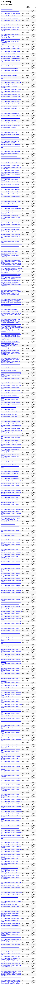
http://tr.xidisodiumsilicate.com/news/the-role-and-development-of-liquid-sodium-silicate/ (10, 348)
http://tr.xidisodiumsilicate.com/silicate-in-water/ (10, 471)
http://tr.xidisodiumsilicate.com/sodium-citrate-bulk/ (10, 564)
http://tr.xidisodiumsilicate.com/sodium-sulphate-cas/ (11, 866)
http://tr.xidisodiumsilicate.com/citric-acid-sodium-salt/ (11, 144)
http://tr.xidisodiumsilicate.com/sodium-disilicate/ (10, 685)
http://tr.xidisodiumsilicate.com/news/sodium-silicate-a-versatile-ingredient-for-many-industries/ (11, 320)
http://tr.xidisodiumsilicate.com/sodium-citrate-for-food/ (11, 592)
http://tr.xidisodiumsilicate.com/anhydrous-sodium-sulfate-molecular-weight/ (10, 37)
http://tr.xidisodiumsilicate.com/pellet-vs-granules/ (10, 440)
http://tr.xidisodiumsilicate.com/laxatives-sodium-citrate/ (11, 244)
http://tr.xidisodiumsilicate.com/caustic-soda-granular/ (11, 82)
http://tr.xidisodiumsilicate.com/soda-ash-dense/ (10, 483)
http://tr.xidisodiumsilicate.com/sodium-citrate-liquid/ (10, 630)
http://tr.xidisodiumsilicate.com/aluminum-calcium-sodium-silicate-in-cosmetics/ (10, 25)
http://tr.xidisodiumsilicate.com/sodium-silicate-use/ (10, 854)
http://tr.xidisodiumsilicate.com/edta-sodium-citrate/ (10, 196)
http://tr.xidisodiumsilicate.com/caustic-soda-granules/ (11, 84)
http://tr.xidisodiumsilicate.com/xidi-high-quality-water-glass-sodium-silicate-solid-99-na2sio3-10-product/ (11, 983)
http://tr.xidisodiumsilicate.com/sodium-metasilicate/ (10, 737)
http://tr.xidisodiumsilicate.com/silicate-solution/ (10, 478)
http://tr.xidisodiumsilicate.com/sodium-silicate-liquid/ (11, 825)
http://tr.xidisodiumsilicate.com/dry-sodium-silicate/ (10, 191)
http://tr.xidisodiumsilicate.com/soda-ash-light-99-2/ (10, 485)
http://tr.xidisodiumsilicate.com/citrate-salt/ (9, 129)
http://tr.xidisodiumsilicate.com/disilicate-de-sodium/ (10, 170)
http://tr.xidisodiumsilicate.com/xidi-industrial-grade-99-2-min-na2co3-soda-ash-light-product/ (11, 972)
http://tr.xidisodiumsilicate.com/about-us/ (8, 15)
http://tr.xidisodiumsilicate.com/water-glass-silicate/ (10, 951)
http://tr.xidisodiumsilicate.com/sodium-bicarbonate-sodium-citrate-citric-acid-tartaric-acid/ (10, 519)
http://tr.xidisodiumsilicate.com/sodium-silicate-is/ (10, 813)
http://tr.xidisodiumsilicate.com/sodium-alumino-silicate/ (11, 509)
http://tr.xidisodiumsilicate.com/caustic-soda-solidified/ (11, 103)
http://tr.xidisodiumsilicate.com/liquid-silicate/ (9, 251)
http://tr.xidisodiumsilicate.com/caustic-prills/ (9, 75)
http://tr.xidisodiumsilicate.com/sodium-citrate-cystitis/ (11, 583)
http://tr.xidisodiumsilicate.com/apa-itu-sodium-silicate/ (11, 51)
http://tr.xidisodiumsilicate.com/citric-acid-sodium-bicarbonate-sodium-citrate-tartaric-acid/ (10, 142)
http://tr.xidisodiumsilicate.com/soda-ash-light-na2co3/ (11, 487)
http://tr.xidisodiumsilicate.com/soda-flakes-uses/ (10, 504)
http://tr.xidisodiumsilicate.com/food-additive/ (9, 206)
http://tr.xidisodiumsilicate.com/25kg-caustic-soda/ (10, 13)
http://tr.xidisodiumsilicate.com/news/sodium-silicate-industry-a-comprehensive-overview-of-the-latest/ (11, 322)
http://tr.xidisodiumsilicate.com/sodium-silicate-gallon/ (11, 778)
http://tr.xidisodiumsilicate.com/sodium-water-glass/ (10, 887)
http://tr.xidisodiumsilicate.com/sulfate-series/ (9, 897)
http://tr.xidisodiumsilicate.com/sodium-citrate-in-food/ (11, 616)
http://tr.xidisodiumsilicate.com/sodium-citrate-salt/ (10, 656)
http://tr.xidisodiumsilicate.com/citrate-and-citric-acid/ (11, 115)
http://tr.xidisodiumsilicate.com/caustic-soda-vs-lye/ (10, 108)
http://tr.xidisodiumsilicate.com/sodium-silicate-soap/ (10, 842)
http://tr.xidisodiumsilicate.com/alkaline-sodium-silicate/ (11, 22)
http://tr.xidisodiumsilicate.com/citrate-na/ (8, 127)
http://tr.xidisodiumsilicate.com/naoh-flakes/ (9, 414)
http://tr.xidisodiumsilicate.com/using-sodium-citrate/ (10, 944)
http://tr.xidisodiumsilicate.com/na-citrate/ (8, 409)
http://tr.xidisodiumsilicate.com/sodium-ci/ (8, 535)
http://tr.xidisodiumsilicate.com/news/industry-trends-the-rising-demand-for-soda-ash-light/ (11, 278)
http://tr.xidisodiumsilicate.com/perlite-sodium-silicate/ (11, 442)
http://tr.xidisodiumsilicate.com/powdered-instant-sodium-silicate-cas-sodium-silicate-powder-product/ (11, 459)
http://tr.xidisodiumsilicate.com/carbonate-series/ (10, 65)
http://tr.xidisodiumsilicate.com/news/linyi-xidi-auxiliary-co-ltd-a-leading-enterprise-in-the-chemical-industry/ (11, 300)
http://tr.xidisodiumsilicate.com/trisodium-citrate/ (10, 925)
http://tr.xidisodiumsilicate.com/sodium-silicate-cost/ (10, 763)
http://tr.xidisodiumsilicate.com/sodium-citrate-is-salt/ (11, 625)
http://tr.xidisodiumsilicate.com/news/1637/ (9, 370)
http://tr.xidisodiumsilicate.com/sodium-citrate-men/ (10, 633)
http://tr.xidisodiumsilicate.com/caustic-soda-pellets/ (10, 96)
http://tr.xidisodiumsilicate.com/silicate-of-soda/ (9, 476)
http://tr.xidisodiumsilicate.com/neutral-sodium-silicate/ (11, 428)
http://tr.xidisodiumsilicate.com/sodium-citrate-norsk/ (10, 637)
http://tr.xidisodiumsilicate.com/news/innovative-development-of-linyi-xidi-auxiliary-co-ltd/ (10, 283)
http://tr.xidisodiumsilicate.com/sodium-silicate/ (9, 861)
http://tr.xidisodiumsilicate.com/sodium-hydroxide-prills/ (11, 709)
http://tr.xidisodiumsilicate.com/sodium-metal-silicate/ (11, 721)
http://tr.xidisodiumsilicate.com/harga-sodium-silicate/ (11, 222)
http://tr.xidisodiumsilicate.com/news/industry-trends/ (11, 280)
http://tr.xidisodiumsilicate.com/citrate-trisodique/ (10, 137)
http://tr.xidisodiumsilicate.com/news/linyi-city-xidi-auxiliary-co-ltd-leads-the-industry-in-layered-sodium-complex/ (11, 291)
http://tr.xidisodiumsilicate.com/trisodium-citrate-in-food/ (11, 918)
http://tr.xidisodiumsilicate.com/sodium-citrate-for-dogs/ (11, 590)
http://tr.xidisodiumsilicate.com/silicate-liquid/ (9, 473)
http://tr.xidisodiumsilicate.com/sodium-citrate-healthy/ (11, 602)
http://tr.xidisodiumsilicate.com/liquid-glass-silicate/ (10, 248)
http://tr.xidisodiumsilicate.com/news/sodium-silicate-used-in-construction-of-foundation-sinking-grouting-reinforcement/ (11, 330)
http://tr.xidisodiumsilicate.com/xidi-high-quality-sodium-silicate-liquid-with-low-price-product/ (10, 961)
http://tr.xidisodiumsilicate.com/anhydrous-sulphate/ (10, 46)
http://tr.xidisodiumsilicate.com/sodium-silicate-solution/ (11, 849)
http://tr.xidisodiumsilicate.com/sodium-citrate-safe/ (10, 654)
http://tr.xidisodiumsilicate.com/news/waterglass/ (10, 378)
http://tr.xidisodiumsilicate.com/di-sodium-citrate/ (10, 165)
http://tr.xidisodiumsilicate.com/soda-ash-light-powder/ (11, 490)
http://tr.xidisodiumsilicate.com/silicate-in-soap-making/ (11, 468)
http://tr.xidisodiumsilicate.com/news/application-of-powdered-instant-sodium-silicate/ (10, 266)
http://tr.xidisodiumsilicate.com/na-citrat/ (8, 407)
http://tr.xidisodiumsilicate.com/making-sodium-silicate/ (11, 385)
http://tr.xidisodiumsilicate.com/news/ (8, 367)
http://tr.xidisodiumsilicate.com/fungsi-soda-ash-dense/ (11, 208)
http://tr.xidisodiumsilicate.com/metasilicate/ (9, 395)
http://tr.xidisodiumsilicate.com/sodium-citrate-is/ (10, 628)
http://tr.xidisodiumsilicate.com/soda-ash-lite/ (9, 499)
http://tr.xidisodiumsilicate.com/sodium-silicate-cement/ (11, 761)
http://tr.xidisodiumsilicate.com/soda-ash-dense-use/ (10, 480)
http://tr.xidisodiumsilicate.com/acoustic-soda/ (9, 18)
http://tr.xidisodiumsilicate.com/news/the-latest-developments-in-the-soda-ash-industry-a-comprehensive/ (10, 345)
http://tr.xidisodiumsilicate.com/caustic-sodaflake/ (10, 110)
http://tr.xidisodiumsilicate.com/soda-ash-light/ (9, 497)
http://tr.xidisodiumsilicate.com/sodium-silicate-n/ (10, 828)
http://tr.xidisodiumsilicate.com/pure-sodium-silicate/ (10, 464)
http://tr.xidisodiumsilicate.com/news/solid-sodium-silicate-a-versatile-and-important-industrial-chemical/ (11, 334)
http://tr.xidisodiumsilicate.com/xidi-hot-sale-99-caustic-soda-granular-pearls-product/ (11, 966)
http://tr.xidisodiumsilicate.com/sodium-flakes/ (9, 690)
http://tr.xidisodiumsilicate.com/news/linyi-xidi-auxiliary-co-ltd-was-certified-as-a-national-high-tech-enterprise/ (11, 302)
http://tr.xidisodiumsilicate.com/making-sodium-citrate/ (11, 380)
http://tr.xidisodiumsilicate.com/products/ (8, 461)
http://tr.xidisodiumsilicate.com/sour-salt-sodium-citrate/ (11, 892)
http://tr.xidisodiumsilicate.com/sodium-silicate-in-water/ (11, 811)
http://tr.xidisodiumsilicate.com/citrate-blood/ (9, 120)
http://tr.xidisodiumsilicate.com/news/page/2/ (9, 306)
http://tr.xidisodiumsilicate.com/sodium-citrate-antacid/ (11, 552)
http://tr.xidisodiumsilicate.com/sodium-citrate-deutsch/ (11, 585)
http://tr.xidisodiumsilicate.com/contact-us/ (9, 156)
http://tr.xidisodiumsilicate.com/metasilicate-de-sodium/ (11, 392)
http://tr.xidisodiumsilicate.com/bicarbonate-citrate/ (10, 56)
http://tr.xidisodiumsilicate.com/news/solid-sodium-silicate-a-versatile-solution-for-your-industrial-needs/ (11, 336)
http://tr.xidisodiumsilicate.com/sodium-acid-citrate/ (10, 506)
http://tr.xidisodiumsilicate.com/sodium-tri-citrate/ (10, 885)
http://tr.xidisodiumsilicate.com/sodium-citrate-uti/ (10, 675)
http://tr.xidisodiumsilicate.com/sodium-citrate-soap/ (10, 659)
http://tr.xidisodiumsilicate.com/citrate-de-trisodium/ (10, 125)
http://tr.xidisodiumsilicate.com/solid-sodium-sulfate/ (10, 889)
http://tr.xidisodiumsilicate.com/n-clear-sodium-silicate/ (11, 404)
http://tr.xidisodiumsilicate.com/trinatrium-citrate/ (10, 911)
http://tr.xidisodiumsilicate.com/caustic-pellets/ (9, 70)
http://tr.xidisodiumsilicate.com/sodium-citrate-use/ (10, 673)
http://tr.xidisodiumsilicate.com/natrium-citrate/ (9, 418)
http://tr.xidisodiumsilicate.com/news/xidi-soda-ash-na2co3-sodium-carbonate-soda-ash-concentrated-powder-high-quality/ (10, 365)
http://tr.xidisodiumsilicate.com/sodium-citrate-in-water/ (11, 623)
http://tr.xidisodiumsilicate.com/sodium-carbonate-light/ (11, 533)
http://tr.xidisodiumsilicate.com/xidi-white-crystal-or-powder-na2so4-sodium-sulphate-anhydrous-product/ (11, 981)
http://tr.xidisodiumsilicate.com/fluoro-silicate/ (9, 203)
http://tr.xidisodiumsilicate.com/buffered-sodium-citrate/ (11, 58)
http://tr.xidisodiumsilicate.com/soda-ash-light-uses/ (10, 495)
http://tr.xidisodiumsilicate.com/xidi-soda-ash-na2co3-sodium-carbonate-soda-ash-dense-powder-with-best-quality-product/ (11, 974)
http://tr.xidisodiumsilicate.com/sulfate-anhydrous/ (10, 894)
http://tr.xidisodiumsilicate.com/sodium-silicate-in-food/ (11, 799)
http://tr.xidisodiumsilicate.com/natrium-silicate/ (9, 423)
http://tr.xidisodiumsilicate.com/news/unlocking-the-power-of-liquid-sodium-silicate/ (10, 362)
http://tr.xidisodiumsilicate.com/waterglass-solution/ (10, 956)
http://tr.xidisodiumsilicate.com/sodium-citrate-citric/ (10, 573)
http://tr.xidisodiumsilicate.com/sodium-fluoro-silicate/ (11, 692)
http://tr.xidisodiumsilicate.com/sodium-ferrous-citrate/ (11, 687)
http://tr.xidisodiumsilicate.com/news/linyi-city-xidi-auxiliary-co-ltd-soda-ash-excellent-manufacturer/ (10, 294)
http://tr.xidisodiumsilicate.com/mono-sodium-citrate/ (10, 402)
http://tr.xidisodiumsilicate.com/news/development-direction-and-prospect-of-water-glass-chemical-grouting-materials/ (10, 271)
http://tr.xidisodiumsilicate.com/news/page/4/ (9, 311)
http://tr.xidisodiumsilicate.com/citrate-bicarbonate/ (10, 118)
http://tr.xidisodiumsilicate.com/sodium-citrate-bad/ (10, 554)
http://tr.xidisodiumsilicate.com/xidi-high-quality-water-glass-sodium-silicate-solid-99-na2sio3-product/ (11, 964)
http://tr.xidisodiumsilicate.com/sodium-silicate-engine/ (11, 766)
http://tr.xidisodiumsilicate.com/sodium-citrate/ (9, 678)
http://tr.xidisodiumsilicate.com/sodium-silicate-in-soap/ (11, 809)
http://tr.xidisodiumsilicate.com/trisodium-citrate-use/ (10, 923)
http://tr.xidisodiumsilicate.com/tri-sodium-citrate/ (10, 906)
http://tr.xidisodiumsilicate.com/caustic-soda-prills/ (10, 101)
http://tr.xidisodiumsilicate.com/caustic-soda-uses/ (10, 106)
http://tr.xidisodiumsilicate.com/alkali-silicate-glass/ (10, 20)
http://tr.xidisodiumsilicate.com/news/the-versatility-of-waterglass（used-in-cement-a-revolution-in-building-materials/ (11, 373)
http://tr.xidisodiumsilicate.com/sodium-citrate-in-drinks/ (11, 611)
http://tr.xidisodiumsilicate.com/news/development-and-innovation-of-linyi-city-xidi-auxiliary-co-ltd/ (11, 269)
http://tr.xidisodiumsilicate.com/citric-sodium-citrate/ (10, 151)
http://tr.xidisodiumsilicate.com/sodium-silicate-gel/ (10, 780)
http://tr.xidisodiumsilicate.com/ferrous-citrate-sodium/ (11, 201)
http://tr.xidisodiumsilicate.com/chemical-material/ (10, 113)
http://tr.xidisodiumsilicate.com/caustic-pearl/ (9, 68)
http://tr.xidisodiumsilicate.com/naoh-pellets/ (9, 416)
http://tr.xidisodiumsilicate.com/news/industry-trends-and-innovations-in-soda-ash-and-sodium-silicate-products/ (11, 275)
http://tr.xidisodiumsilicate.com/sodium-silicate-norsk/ (11, 830)
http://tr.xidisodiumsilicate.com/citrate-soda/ (9, 132)
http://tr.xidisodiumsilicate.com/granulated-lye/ (9, 215)
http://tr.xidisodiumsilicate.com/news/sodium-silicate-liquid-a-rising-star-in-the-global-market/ (11, 324)
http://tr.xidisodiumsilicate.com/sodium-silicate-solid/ (10, 844)
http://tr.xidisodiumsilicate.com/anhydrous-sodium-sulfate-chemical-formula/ (10, 32)
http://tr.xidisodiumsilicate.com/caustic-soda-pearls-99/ (11, 89)
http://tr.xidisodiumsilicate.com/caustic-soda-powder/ (11, 99)
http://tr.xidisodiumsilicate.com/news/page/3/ (9, 309)
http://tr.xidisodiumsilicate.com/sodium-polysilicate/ (10, 744)
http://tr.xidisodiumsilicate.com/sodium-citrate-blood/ (10, 561)
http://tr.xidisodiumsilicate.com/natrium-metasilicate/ (10, 421)
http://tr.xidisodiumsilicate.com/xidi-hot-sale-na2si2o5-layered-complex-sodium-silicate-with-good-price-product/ (11, 968)
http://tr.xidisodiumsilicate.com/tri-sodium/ (8, 908)
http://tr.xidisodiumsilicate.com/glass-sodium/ (9, 210)
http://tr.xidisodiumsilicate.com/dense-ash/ (9, 160)
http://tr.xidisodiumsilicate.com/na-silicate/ (9, 411)
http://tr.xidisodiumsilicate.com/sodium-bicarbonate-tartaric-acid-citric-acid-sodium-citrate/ (10, 524)
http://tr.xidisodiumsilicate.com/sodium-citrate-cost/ (10, 578)
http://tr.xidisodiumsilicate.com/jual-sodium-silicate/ (10, 234)
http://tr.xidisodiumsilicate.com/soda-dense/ (9, 502)
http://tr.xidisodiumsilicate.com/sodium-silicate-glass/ (11, 782)
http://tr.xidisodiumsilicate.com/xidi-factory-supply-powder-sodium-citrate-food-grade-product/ (10, 959)
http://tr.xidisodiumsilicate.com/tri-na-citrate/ (9, 904)
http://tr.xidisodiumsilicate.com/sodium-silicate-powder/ (11, 835)
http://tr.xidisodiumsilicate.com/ (6, 9)
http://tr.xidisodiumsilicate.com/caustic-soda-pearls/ (10, 94)
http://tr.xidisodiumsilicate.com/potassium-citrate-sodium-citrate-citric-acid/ (10, 450)
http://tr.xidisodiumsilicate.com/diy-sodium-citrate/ (10, 187)
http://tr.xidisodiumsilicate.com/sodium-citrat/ (9, 537)
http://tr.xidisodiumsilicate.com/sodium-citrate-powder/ (11, 644)
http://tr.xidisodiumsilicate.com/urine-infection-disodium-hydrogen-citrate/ (9, 930)
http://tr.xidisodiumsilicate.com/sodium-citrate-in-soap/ (11, 621)
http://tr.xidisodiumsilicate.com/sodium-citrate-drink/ (10, 587)
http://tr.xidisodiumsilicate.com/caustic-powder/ (9, 72)
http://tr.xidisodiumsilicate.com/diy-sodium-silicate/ (10, 189)
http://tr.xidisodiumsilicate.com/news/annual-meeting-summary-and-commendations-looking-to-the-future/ (11, 264)
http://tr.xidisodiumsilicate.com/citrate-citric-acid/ (10, 122)
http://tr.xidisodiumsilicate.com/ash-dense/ (9, 53)
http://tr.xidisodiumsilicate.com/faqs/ (7, 198)
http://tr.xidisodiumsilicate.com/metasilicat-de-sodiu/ (10, 390)
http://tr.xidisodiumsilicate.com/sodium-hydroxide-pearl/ (11, 704)
